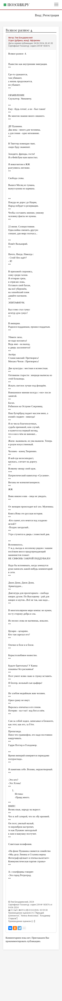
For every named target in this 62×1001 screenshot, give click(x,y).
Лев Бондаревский (24, 38)
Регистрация (51, 15)
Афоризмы (35, 40)
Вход (38, 15)
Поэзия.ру (18, 4)
